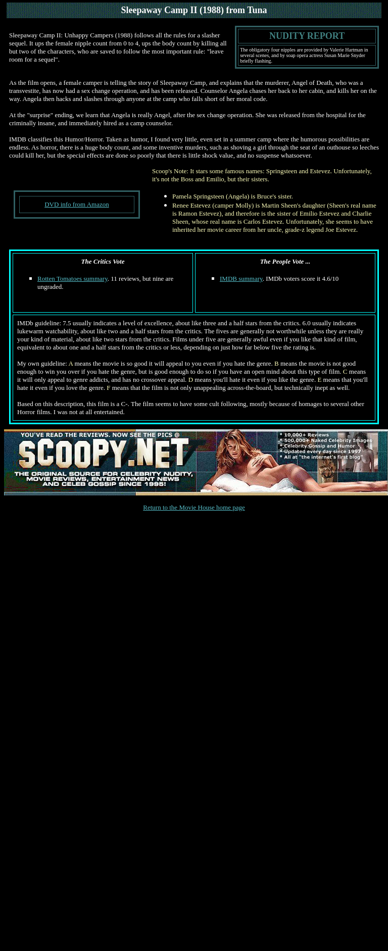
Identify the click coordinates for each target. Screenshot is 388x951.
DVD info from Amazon (76, 204)
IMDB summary (241, 278)
